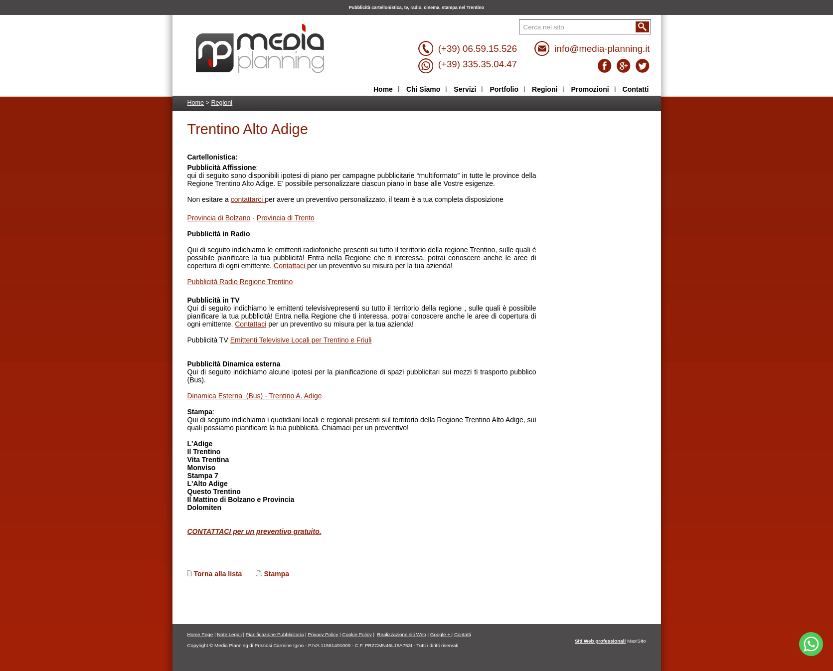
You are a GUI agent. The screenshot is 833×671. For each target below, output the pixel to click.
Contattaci (290, 266)
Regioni (221, 102)
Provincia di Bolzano (219, 218)
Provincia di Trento (286, 218)
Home (195, 102)
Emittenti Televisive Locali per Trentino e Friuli (301, 340)
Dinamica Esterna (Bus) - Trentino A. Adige (254, 396)
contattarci (248, 199)
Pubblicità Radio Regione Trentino (240, 282)
